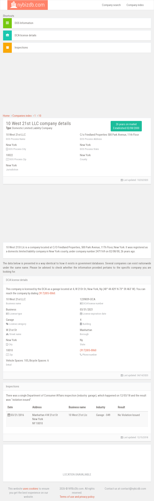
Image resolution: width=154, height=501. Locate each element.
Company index (135, 5)
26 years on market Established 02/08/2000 (126, 126)
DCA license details (25, 35)
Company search (111, 5)
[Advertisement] (77, 83)
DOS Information (24, 23)
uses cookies (30, 488)
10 (39, 115)
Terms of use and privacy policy (77, 496)
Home (6, 115)
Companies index (22, 115)
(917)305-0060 (47, 293)
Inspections (21, 47)
